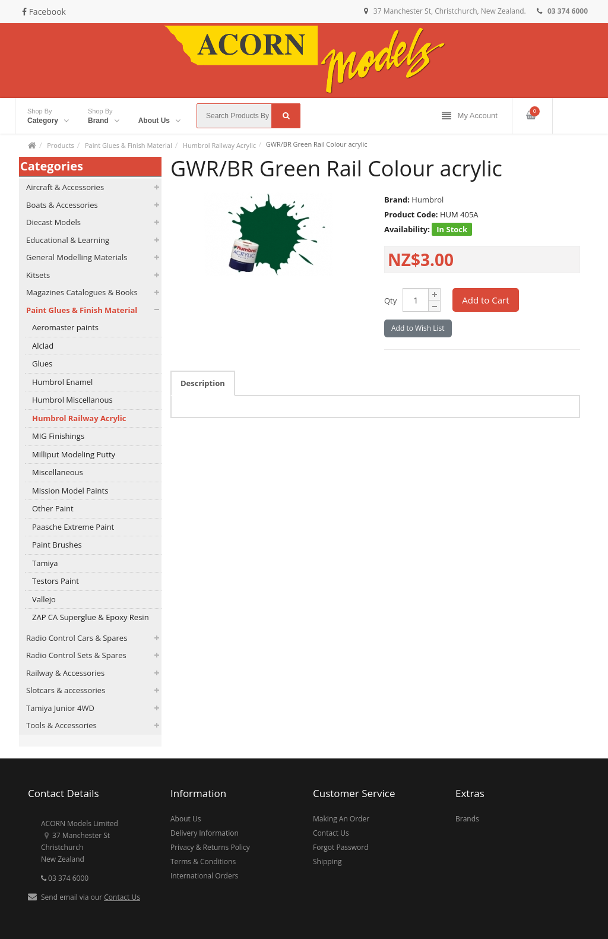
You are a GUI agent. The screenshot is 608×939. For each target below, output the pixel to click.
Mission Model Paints (70, 490)
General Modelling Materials (76, 257)
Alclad (42, 345)
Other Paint (53, 508)
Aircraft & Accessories (65, 187)
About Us (185, 819)
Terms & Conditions (203, 861)
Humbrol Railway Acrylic (219, 145)
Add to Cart (485, 300)
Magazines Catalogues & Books (82, 292)
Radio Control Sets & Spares (76, 655)
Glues (42, 363)
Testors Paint (55, 581)
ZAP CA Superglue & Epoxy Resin (90, 617)
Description (202, 383)
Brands (467, 819)
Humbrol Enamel (62, 382)
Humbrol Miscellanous (72, 399)
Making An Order (341, 819)
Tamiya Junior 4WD (60, 708)
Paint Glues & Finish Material (128, 145)
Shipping (327, 861)
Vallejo (44, 599)
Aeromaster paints (65, 327)
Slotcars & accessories (65, 690)
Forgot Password (341, 847)
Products (60, 145)
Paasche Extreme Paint (73, 526)
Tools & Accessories (61, 725)
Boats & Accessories (62, 205)
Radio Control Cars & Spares (76, 638)
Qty (390, 300)
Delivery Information (204, 833)
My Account (470, 116)
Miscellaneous (57, 472)
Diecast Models (53, 222)
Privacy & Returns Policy (210, 847)
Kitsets (38, 275)
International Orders (204, 876)
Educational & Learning (67, 240)
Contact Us (122, 897)
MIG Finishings (58, 436)
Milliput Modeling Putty (73, 454)
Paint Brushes (57, 544)
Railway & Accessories (65, 673)
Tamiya (45, 563)
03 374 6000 (64, 878)
